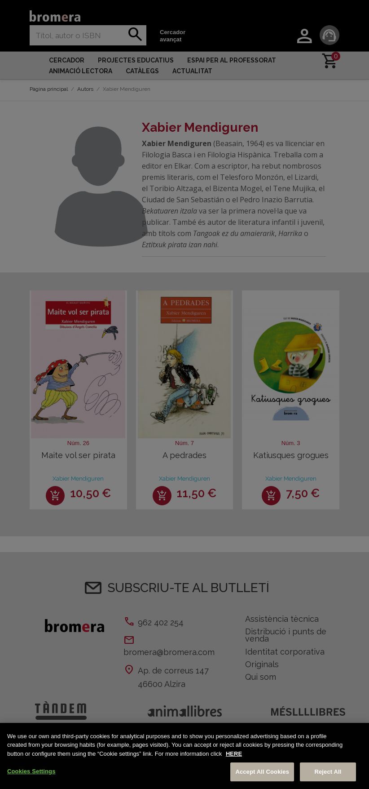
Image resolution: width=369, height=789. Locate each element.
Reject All (327, 771)
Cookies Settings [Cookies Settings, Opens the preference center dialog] (31, 771)
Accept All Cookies (262, 771)
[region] (184, 756)
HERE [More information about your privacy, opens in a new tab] (234, 753)
